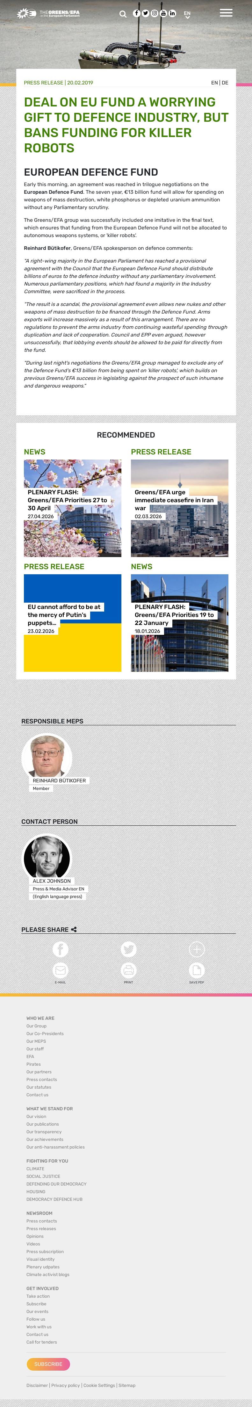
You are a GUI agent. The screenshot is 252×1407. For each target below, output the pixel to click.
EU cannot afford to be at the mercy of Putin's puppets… (64, 615)
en (214, 83)
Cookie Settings (99, 1385)
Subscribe (48, 1364)
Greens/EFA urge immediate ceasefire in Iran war (174, 500)
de (225, 83)
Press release (43, 83)
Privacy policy (65, 1385)
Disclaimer (37, 1385)
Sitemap (127, 1385)
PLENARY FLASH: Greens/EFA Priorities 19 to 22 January (174, 615)
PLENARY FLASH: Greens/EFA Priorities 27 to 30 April (67, 500)
